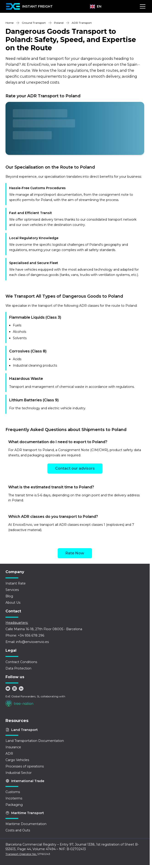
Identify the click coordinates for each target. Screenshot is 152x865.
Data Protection (18, 668)
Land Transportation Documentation (34, 741)
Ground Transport (34, 22)
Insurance (13, 747)
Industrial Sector (18, 773)
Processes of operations (24, 766)
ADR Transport (82, 22)
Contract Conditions (21, 662)
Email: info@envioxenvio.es (27, 642)
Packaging (14, 805)
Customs (12, 792)
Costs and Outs (17, 830)
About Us (12, 602)
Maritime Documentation (25, 824)
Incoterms (13, 798)
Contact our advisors (75, 468)
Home (9, 22)
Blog (9, 596)
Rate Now (74, 553)
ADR (9, 753)
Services (12, 590)
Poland (58, 22)
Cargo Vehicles (17, 760)
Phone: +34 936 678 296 (24, 635)
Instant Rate (15, 583)
